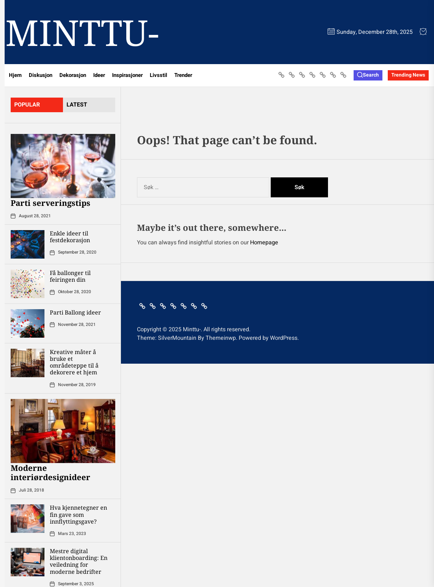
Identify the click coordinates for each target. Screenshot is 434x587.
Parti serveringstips (50, 202)
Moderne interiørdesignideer (50, 472)
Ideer (99, 75)
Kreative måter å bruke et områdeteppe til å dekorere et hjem (74, 362)
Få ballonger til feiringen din (70, 276)
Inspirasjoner (127, 75)
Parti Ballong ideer (75, 312)
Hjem (15, 75)
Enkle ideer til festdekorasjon (70, 236)
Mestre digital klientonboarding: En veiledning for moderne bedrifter (78, 561)
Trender (183, 75)
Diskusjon (40, 75)
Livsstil (158, 75)
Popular (27, 104)
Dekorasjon (72, 75)
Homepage (264, 242)
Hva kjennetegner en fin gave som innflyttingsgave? (78, 514)
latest (77, 104)
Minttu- (82, 32)
